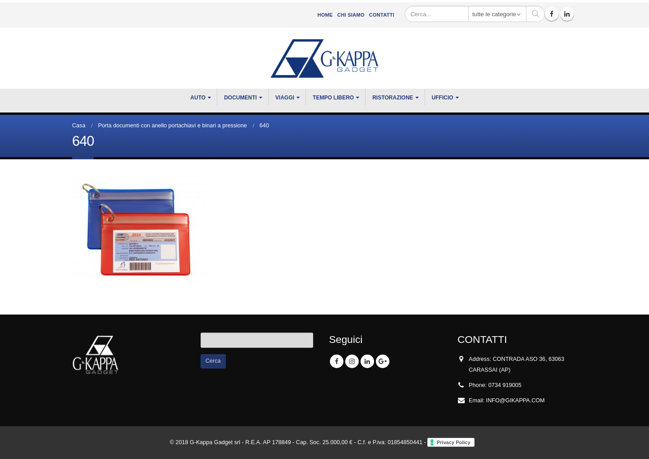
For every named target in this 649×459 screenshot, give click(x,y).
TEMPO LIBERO (333, 97)
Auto (198, 97)
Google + (382, 361)
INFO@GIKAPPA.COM (515, 400)
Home (325, 15)
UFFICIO (442, 97)
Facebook (336, 361)
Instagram (352, 361)
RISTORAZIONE (392, 97)
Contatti (381, 15)
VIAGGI (284, 97)
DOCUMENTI (240, 97)
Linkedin (367, 361)
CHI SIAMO (350, 15)
